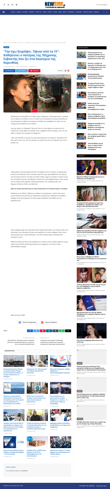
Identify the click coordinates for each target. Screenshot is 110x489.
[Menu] (4, 12)
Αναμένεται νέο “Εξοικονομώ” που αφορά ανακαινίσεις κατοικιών (37, 371)
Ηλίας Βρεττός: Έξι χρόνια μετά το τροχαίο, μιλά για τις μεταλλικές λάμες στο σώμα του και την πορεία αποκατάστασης (20, 342)
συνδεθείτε (25, 470)
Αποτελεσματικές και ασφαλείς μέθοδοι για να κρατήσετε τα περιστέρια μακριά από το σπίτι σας (96, 55)
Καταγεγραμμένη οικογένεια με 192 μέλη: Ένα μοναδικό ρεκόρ (96, 76)
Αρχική (5, 42)
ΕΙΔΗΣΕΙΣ (6, 47)
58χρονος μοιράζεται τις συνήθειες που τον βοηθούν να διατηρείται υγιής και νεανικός (96, 126)
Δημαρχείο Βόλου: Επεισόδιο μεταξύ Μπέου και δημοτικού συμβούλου (60, 425)
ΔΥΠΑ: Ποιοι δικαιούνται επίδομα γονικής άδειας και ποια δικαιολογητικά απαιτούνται (36, 399)
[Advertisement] (55, 28)
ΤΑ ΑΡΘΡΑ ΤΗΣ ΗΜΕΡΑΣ (87, 486)
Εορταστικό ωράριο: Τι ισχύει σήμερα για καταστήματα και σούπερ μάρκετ (60, 452)
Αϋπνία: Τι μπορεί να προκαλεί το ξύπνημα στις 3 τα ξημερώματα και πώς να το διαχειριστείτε (97, 66)
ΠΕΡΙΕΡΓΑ (79, 78)
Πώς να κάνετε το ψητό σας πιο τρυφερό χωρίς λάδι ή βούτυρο (97, 136)
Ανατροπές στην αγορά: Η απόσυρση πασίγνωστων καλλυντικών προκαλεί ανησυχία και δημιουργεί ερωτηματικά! (52, 342)
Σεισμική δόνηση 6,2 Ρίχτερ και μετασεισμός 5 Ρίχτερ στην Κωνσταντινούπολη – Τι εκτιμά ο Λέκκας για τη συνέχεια (13, 372)
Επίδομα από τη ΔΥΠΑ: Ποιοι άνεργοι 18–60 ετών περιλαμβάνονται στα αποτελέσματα (36, 453)
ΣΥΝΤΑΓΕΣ (79, 138)
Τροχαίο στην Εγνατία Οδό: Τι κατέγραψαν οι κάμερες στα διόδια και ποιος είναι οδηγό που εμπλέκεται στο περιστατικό (13, 427)
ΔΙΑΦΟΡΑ (79, 57)
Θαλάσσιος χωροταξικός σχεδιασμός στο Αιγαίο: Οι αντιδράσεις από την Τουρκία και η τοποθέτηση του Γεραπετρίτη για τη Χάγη (13, 399)
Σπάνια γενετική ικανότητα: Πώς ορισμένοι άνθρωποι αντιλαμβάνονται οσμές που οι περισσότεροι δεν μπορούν (97, 106)
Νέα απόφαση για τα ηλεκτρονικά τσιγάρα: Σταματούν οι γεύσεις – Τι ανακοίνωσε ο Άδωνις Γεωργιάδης (58, 399)
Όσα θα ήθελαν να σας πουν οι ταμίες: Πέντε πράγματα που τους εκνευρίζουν (95, 146)
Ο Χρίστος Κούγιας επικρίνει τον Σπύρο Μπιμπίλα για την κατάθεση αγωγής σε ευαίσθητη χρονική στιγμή (36, 426)
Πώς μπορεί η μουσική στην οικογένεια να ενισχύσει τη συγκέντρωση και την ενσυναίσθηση (97, 95)
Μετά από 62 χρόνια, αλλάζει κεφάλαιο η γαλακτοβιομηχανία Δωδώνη (60, 371)
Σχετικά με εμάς (101, 486)
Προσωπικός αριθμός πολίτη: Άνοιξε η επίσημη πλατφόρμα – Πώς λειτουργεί (13, 452)
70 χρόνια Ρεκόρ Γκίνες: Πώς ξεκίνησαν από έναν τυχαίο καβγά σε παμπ (96, 85)
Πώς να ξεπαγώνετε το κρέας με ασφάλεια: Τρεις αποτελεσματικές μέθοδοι (97, 116)
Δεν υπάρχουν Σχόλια (22, 66)
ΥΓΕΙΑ (78, 67)
